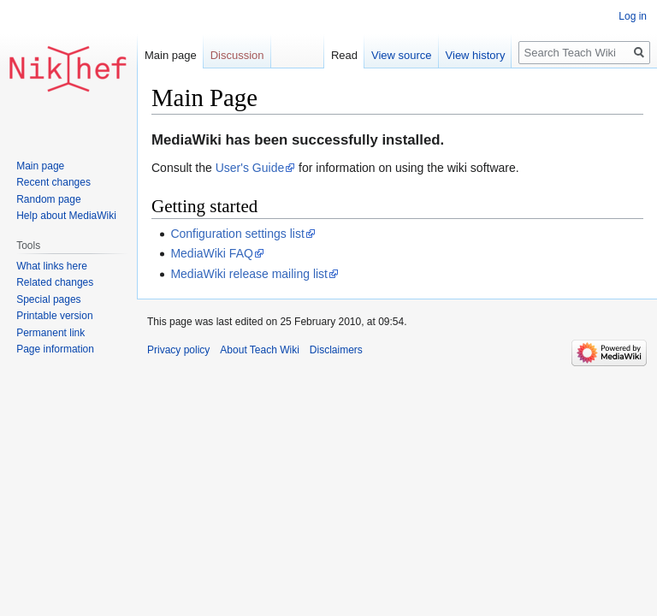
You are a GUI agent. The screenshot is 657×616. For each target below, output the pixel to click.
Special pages (48, 299)
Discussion (237, 55)
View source (401, 55)
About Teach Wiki (259, 350)
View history (476, 55)
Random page (48, 199)
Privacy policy (178, 350)
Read (344, 55)
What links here (51, 266)
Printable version (54, 316)
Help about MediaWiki (66, 216)
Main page (171, 55)
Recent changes (53, 182)
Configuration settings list (237, 233)
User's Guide (250, 168)
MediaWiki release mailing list (249, 274)
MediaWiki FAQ (211, 253)
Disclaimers (336, 350)
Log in (633, 16)
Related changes (54, 282)
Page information (55, 349)
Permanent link (50, 333)
